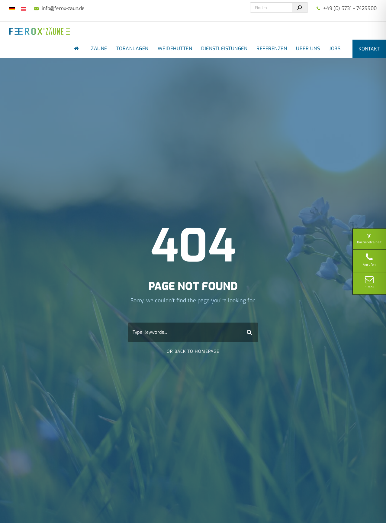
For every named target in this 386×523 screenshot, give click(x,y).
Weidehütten (175, 48)
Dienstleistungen (224, 48)
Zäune (99, 48)
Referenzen (271, 48)
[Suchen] (299, 7)
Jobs (334, 48)
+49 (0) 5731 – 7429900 (350, 8)
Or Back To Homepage (193, 351)
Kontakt (369, 49)
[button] (13, 509)
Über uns (308, 48)
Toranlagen (132, 48)
